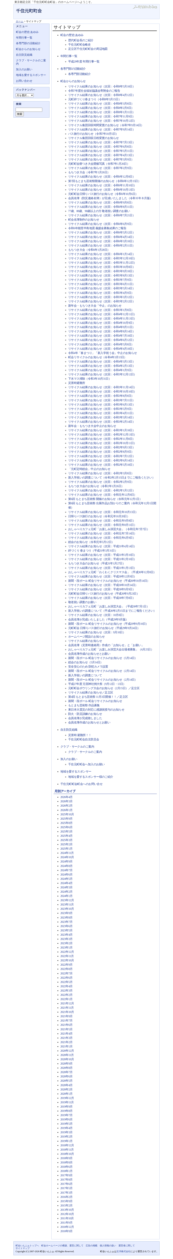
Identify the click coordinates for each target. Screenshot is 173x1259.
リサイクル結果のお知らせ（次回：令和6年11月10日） (102, 185)
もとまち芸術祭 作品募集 (84, 705)
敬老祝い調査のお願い (82, 602)
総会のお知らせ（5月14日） (85, 662)
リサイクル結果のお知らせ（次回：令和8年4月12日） (101, 95)
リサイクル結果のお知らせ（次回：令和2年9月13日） (101, 447)
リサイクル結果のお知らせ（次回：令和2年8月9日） (101, 451)
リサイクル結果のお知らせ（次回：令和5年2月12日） (101, 301)
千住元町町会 (29, 11)
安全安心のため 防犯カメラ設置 (88, 666)
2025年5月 (66, 831)
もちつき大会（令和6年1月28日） (89, 249)
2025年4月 (66, 835)
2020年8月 (66, 1067)
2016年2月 (66, 1196)
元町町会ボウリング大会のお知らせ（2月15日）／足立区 (103, 688)
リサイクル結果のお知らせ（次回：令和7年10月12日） (102, 120)
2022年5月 (66, 982)
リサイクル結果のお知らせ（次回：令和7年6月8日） (101, 146)
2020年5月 (66, 1080)
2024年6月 (66, 874)
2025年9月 (66, 818)
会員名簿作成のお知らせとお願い (89, 653)
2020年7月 (66, 1072)
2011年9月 (66, 1222)
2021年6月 (66, 1024)
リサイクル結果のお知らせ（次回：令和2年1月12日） (101, 490)
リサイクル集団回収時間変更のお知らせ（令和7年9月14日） (106, 125)
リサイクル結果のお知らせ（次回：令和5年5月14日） (101, 288)
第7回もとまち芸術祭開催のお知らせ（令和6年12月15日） (104, 181)
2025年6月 (66, 827)
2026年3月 (66, 801)
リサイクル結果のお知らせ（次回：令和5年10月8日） (101, 266)
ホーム (19, 21)
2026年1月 (66, 810)
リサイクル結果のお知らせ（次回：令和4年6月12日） (101, 339)
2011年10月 (67, 1218)
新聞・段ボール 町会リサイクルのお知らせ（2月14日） (102, 670)
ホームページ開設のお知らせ (86, 636)
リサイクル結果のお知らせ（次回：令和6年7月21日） (101, 215)
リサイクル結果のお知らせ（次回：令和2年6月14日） (101, 460)
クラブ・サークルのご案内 (77, 746)
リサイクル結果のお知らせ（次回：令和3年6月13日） (101, 404)
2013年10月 (67, 1209)
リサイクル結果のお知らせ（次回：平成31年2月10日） (102, 559)
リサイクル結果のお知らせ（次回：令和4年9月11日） (101, 327)
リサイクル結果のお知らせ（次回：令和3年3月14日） (101, 417)
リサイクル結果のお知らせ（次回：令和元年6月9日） (101, 537)
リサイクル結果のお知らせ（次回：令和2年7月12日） (101, 456)
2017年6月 (66, 1183)
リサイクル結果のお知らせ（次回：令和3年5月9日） (101, 408)
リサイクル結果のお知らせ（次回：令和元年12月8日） (102, 494)
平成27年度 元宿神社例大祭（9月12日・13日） (97, 683)
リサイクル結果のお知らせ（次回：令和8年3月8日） (101, 103)
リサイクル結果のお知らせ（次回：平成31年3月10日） (102, 554)
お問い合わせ (24, 80)
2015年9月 (66, 1201)
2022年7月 (66, 973)
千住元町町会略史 (79, 44)
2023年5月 (66, 930)
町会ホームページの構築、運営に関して (62, 1245)
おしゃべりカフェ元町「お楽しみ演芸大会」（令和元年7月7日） (108, 529)
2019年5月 (66, 1123)
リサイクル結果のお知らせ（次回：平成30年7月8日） (101, 597)
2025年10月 (67, 814)
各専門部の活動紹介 (73, 68)
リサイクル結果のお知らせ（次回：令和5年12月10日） (102, 258)
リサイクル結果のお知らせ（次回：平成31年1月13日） (102, 567)
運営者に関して (126, 1245)
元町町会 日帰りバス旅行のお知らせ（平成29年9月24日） (104, 628)
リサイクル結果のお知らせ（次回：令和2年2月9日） (101, 481)
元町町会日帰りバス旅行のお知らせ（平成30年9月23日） (103, 593)
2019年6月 (66, 1119)
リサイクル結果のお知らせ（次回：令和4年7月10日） (101, 335)
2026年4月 (66, 797)
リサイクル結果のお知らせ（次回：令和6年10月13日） (102, 189)
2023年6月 (66, 926)
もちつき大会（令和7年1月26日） (89, 172)
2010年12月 (67, 1226)
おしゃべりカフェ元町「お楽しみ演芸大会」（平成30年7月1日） (108, 606)
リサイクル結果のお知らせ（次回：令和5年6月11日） (101, 284)
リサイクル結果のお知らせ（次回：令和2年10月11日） (102, 443)
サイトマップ (23, 1248)
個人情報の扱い (108, 1245)
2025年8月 (66, 822)
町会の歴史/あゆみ (72, 35)
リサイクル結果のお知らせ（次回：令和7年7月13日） (101, 142)
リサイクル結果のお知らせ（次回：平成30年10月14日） (103, 585)
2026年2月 (66, 805)
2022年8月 (66, 968)
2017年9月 (66, 1175)
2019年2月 (66, 1136)
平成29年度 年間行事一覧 (84, 61)
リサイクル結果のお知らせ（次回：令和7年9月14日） (101, 129)
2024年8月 (66, 865)
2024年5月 (66, 878)
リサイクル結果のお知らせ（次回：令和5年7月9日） (101, 279)
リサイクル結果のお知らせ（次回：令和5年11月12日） (102, 262)
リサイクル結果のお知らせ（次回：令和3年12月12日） (102, 374)
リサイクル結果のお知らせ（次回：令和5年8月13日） (101, 275)
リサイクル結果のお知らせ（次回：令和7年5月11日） (101, 150)
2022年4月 (66, 986)
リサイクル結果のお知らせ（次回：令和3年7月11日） (101, 400)
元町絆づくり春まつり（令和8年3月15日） (94, 99)
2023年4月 (66, 934)
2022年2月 (66, 994)
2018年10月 (67, 1153)
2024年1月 (66, 895)
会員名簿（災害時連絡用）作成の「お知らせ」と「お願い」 (106, 645)
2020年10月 (67, 1059)
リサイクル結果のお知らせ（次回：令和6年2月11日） (101, 245)
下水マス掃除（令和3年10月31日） (89, 378)
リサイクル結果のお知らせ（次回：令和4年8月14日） (101, 331)
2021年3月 (66, 1037)
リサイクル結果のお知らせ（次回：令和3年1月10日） (101, 430)
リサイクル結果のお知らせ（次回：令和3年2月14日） (101, 421)
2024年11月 (67, 852)
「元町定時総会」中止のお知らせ (89, 469)
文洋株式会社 (124, 1251)
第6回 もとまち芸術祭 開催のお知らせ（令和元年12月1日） (105, 499)
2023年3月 (66, 939)
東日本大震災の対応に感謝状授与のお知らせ (96, 709)
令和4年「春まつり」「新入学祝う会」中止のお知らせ (102, 353)
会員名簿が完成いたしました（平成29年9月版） (98, 619)
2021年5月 (66, 1029)
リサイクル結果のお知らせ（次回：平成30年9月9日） (101, 589)
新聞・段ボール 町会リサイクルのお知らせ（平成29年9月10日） (108, 623)
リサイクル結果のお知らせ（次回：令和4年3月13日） (101, 361)
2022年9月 (66, 964)
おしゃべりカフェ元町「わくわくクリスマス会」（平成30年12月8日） (112, 572)
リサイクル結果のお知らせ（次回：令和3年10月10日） (102, 391)
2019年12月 (67, 1098)
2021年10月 (67, 1012)
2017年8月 (66, 1179)
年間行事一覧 (68, 56)
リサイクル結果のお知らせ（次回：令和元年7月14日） (102, 533)
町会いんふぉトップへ (27, 1245)
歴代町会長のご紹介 (81, 40)
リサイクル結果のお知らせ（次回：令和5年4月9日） (101, 292)
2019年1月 (66, 1141)
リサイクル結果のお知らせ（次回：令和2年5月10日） (101, 464)
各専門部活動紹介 (79, 74)
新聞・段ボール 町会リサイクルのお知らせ (95, 701)
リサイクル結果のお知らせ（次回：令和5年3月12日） (101, 297)
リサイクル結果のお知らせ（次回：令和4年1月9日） (101, 370)
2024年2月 (66, 891)
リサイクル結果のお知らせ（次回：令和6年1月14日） (101, 254)
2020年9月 (66, 1063)
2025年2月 (66, 844)
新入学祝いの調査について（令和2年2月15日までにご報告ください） (111, 477)
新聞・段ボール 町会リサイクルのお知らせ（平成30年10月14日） (109, 580)
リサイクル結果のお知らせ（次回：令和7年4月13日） (101, 155)
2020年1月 (66, 1093)
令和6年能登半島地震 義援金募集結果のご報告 (97, 228)
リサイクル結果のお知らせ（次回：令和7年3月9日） (101, 159)
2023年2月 (66, 943)
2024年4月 (66, 883)
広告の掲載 (91, 1245)
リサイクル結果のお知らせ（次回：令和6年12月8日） (101, 176)
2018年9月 (66, 1158)
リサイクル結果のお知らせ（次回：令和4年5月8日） (101, 344)
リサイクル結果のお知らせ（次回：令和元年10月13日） (103, 512)
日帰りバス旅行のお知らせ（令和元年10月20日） (99, 516)
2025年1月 (66, 848)
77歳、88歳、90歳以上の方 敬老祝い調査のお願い (99, 211)
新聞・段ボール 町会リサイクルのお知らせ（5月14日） (102, 658)
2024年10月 (67, 857)
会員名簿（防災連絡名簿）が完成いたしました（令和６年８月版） (110, 198)
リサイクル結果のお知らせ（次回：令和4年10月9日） (101, 322)
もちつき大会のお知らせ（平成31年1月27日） (96, 563)
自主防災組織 (68, 729)
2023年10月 (67, 908)
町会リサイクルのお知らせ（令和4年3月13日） (97, 357)
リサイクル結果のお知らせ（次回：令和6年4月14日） (101, 236)
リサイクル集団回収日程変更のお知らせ (93, 138)
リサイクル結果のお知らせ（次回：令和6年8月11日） (101, 206)
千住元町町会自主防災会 (83, 739)
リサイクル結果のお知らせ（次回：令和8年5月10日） (101, 86)
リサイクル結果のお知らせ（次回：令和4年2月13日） (101, 365)
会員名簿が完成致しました (85, 718)
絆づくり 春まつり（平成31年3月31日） (92, 550)
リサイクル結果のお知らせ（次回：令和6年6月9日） (101, 223)
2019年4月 (66, 1128)
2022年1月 (66, 999)
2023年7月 (66, 921)
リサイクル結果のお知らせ (85, 640)
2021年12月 (67, 1003)
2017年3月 (66, 1192)
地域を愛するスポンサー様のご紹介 (90, 776)
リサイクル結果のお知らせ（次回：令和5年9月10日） (101, 271)
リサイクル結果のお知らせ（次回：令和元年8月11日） (102, 524)
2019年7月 (66, 1115)
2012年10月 (67, 1214)
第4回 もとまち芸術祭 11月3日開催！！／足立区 (98, 696)
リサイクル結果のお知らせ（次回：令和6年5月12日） (101, 232)
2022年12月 (67, 951)
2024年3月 (66, 887)
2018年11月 (67, 1149)
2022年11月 (67, 956)
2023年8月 (66, 917)
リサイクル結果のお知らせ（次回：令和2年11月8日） (101, 438)
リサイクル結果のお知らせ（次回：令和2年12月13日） (102, 434)
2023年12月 (67, 900)
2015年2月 (66, 1205)
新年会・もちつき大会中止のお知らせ (92, 426)
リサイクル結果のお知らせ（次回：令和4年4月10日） (101, 348)
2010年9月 (66, 1231)
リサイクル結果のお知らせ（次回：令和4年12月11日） (102, 314)
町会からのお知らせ (73, 81)
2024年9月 (66, 861)
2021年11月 (67, 1007)
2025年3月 (66, 840)
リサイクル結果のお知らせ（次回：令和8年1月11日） (101, 112)
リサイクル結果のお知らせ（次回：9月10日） (96, 632)
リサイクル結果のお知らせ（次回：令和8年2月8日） (101, 107)
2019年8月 (66, 1110)
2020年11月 (67, 1055)
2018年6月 (66, 1166)
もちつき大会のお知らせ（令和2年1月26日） (96, 486)
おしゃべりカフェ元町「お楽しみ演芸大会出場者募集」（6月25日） (111, 649)
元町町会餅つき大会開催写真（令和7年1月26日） (99, 163)
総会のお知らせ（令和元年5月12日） (91, 542)
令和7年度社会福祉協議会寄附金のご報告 (94, 90)
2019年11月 (67, 1102)
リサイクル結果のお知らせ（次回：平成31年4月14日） (102, 546)
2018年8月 (66, 1162)
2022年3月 (66, 990)
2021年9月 (66, 1016)
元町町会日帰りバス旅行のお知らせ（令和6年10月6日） (103, 193)
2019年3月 (66, 1132)
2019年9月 (66, 1106)
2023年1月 (66, 947)
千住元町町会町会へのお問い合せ (81, 784)
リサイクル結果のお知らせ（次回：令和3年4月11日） (101, 413)
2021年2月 (66, 1042)
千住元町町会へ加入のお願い (86, 764)
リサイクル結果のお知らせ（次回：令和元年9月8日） (101, 520)
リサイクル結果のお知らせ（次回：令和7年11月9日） (101, 116)
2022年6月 (66, 977)
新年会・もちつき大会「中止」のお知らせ (95, 305)
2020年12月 (67, 1050)
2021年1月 (66, 1046)
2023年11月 (67, 904)
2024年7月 (66, 870)
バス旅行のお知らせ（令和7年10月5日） (93, 133)
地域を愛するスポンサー (75, 771)
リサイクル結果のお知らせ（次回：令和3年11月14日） (102, 387)
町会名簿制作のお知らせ (83, 219)
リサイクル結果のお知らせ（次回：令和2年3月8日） (101, 473)
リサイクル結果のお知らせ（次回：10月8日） (96, 615)
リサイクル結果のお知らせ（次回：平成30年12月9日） (102, 576)
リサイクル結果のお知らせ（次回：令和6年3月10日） (101, 241)
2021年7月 (66, 1020)
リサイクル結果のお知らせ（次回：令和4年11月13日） (102, 318)
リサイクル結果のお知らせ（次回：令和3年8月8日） (101, 395)
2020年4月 (66, 1085)
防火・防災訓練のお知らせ (85, 713)
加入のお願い (68, 759)
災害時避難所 (76, 382)
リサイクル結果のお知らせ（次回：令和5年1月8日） (101, 309)
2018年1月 (66, 1171)
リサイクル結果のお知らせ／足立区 (90, 692)
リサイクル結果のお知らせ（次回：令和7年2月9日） (101, 168)
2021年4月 (66, 1033)
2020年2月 (66, 1089)
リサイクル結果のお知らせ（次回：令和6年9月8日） (101, 202)
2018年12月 (67, 1145)
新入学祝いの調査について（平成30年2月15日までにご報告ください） (112, 610)
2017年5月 (66, 1188)
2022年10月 (67, 960)
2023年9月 (66, 913)
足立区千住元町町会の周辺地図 (88, 48)
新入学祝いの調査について (85, 675)
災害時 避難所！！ (79, 735)
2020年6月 (66, 1076)
